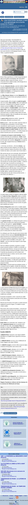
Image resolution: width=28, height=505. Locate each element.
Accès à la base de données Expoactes (18, 423)
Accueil (2, 16)
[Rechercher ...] (19, 12)
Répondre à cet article (10, 413)
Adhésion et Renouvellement (18, 444)
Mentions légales (18, 495)
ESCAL (14, 504)
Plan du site (5, 495)
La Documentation (9, 16)
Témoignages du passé (19, 16)
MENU (21, 7)
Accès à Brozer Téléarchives (17, 433)
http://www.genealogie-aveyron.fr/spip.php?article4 (13, 400)
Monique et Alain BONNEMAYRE (10, 32)
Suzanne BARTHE (22, 32)
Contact (11, 495)
